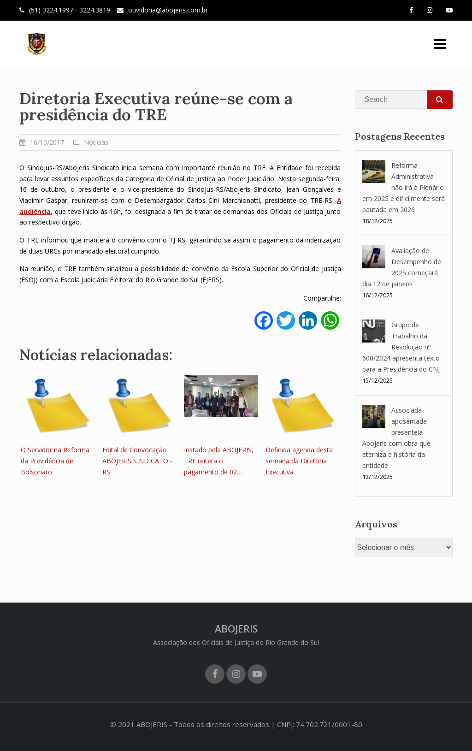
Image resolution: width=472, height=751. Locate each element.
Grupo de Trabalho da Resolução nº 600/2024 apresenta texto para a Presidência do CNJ (401, 346)
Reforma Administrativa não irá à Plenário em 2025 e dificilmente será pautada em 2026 (403, 187)
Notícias (96, 142)
